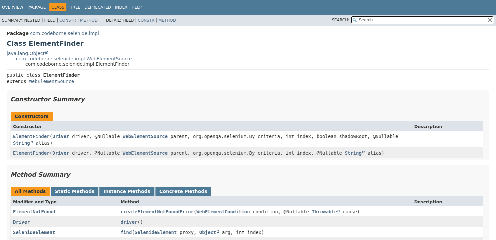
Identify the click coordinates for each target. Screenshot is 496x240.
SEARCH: (341, 20)
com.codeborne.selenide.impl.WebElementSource (74, 58)
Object (207, 232)
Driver (60, 136)
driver (128, 222)
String (21, 143)
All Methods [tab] (30, 191)
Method (89, 20)
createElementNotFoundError (156, 211)
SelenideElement (34, 232)
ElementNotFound (34, 211)
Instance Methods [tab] (126, 191)
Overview (12, 7)
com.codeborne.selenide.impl (64, 33)
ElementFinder (31, 136)
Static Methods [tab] (74, 191)
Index (121, 7)
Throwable (324, 211)
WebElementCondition (223, 211)
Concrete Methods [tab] (183, 191)
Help (136, 7)
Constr (67, 20)
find (126, 232)
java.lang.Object (26, 53)
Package (36, 7)
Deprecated (97, 7)
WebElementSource (51, 81)
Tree (75, 7)
